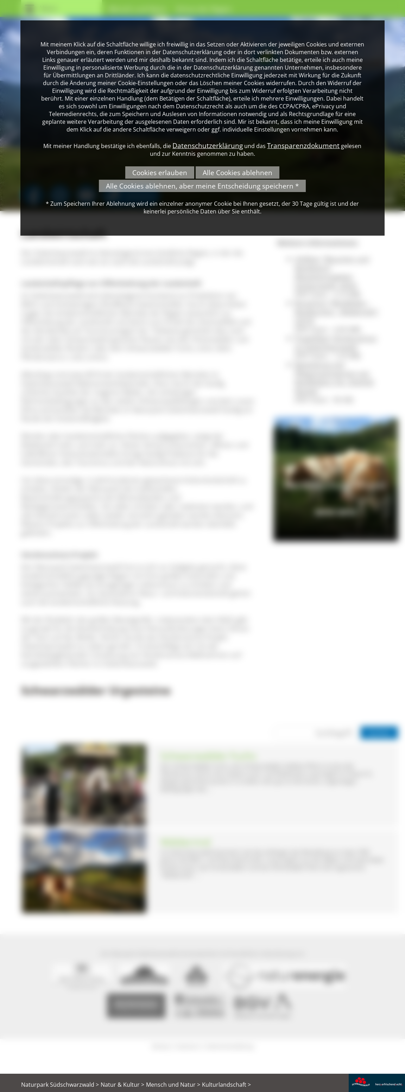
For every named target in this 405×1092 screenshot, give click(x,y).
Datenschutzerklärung (207, 145)
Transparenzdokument (303, 145)
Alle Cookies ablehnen (237, 172)
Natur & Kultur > (122, 1084)
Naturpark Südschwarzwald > (60, 1084)
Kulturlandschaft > (226, 1084)
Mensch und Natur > (173, 1084)
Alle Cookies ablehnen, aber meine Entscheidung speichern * (202, 185)
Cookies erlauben (159, 172)
